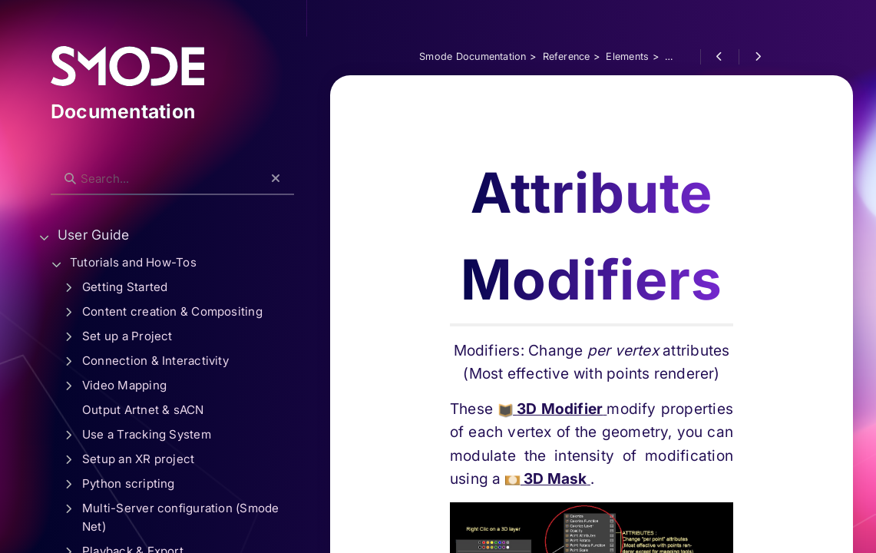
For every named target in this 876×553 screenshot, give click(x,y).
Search (58, 166)
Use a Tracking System (146, 434)
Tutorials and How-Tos (133, 262)
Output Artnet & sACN (143, 409)
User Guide (93, 235)
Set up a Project (127, 336)
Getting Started (124, 287)
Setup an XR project (138, 459)
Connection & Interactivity (155, 360)
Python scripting (128, 483)
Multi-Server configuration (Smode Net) (180, 517)
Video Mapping (124, 385)
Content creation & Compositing (172, 311)
